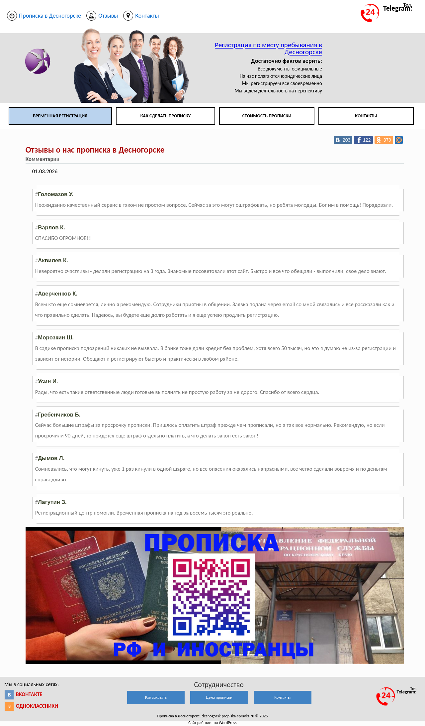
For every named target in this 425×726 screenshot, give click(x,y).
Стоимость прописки (267, 116)
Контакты (366, 116)
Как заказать (156, 697)
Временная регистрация (60, 116)
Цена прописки (219, 697)
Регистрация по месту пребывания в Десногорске (268, 48)
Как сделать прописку (165, 116)
